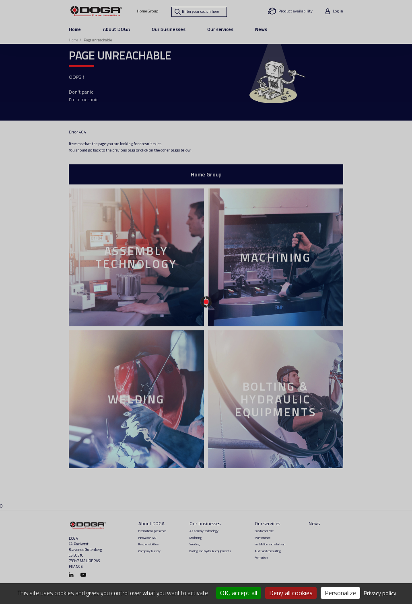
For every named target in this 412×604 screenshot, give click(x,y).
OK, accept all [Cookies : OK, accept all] (238, 593)
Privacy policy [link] (380, 593)
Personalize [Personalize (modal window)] (340, 593)
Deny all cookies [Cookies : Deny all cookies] (291, 593)
